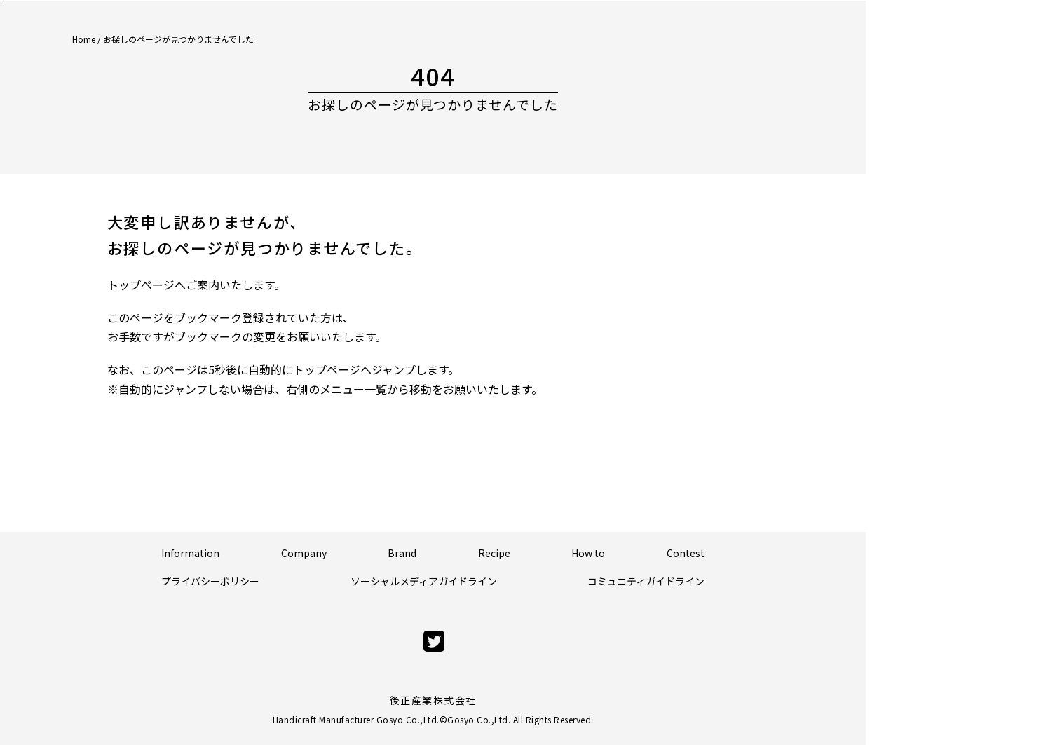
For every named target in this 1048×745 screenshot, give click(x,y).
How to (588, 553)
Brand (402, 553)
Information (190, 553)
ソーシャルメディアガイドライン (424, 581)
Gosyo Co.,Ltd (477, 719)
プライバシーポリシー (210, 581)
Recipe (494, 553)
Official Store (976, 108)
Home (83, 39)
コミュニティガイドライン (646, 581)
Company (304, 553)
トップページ (141, 284)
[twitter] (433, 641)
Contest (686, 553)
